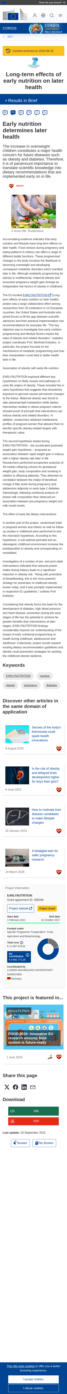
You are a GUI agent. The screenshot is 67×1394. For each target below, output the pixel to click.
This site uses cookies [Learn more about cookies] (21, 1366)
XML (36, 1111)
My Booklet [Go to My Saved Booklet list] (44, 1143)
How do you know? (52, 2)
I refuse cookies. (33, 1388)
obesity (10, 685)
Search (52, 15)
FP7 (10, 36)
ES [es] (21, 112)
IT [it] (37, 112)
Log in (35, 15)
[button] (43, 15)
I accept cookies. (33, 1379)
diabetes (51, 685)
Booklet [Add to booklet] (20, 1142)
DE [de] (5, 112)
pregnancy (30, 685)
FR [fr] (29, 112)
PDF (36, 1121)
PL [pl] (45, 112)
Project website (19, 909)
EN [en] (13, 112)
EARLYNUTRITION (36, 295)
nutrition (45, 675)
